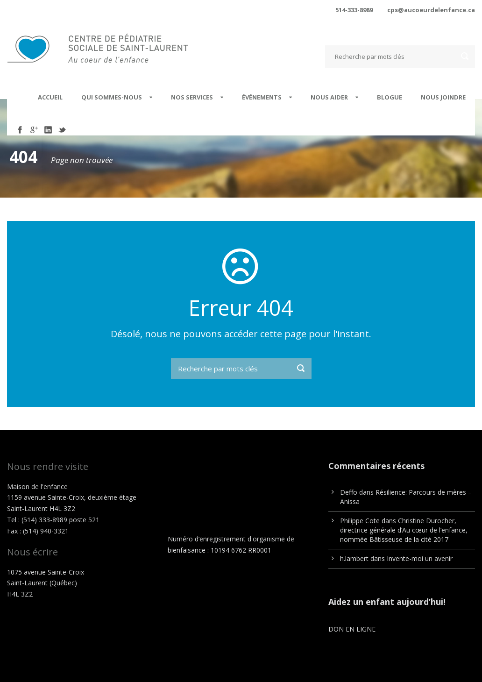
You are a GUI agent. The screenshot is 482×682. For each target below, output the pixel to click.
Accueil (50, 97)
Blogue (389, 97)
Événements (262, 97)
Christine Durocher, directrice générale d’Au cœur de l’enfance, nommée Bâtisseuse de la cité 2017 (404, 530)
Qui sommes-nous (111, 97)
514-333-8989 (354, 10)
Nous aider (329, 97)
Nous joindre (443, 97)
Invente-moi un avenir (420, 558)
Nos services (192, 97)
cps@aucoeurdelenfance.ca (431, 10)
